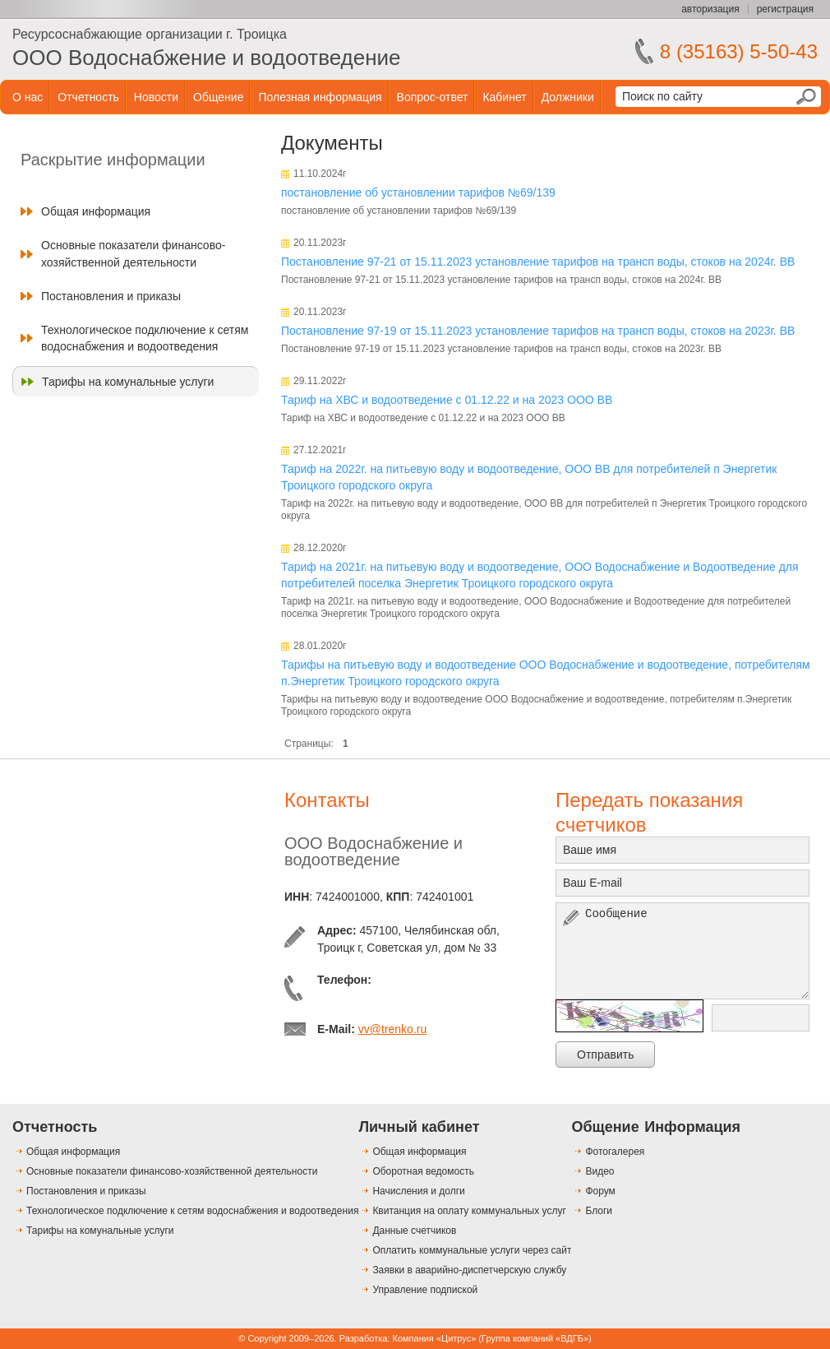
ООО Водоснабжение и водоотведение (206, 57)
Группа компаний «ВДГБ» (535, 1338)
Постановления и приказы (111, 296)
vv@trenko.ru (392, 1029)
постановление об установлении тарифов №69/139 (418, 192)
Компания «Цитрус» (434, 1338)
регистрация (785, 9)
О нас (27, 97)
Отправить (605, 1054)
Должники (568, 97)
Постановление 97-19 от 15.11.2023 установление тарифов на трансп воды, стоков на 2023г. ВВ (538, 330)
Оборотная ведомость (423, 1171)
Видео (599, 1171)
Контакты (327, 800)
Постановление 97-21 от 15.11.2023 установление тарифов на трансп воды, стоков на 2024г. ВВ (538, 261)
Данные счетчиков (414, 1230)
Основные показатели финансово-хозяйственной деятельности (133, 253)
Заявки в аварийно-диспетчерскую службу (469, 1270)
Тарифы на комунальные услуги (128, 381)
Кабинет (504, 97)
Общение (218, 97)
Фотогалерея (614, 1151)
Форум (600, 1191)
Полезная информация (319, 97)
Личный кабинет (418, 1127)
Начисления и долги (418, 1191)
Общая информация (95, 211)
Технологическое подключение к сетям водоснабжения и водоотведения (144, 338)
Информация (692, 1127)
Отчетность (88, 97)
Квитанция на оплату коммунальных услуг (468, 1211)
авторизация (710, 9)
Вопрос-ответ (432, 97)
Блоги (598, 1211)
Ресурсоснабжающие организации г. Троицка (149, 34)
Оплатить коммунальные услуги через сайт (471, 1250)
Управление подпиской (424, 1290)
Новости (156, 97)
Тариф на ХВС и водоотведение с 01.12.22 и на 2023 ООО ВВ (446, 399)
